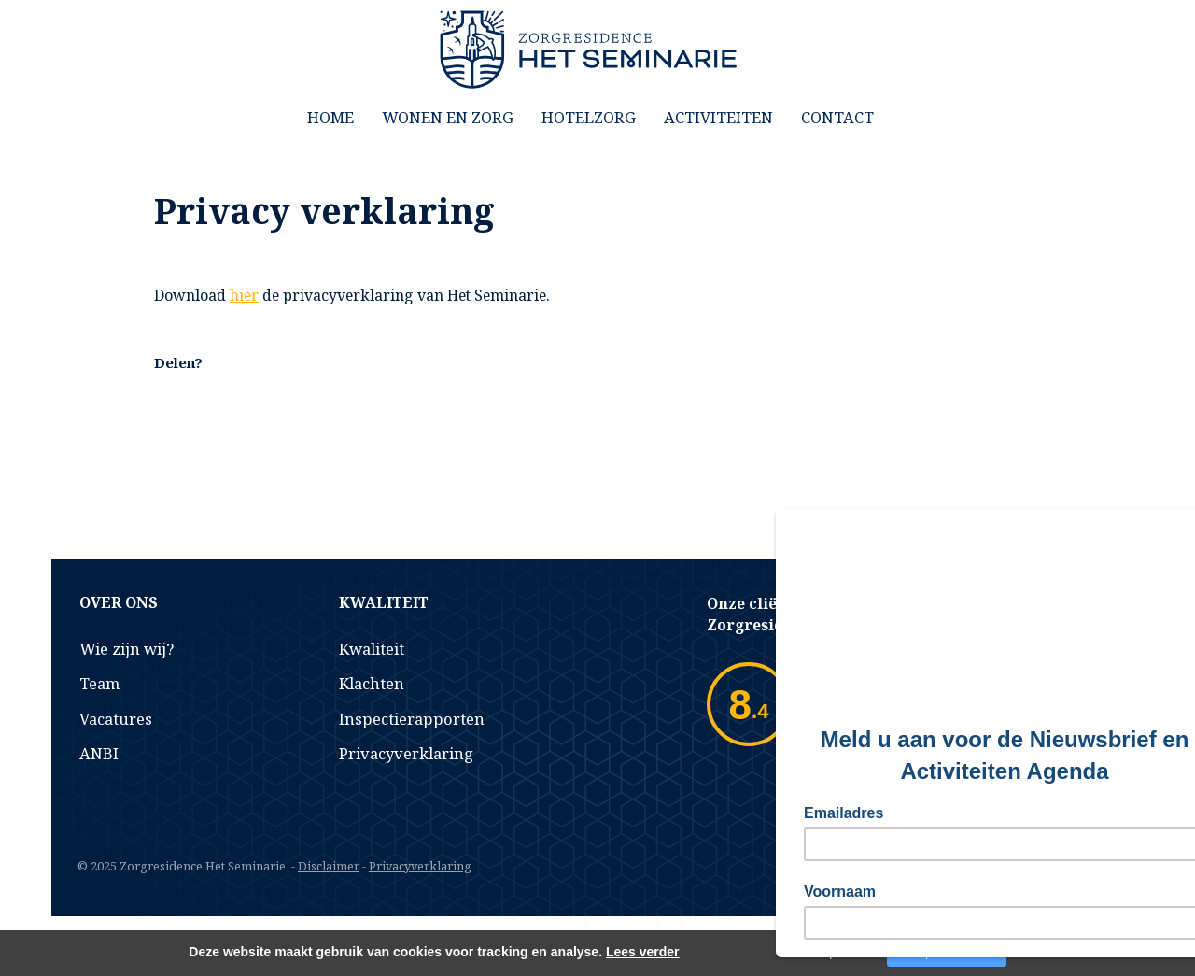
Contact (837, 117)
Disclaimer (328, 865)
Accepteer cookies (946, 952)
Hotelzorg (588, 117)
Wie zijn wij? (126, 648)
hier (244, 295)
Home (330, 117)
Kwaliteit (371, 648)
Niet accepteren (822, 952)
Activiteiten (718, 117)
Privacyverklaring (406, 753)
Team (99, 683)
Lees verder (643, 951)
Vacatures (115, 718)
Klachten (371, 683)
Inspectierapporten (412, 718)
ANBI (99, 753)
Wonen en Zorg (447, 117)
